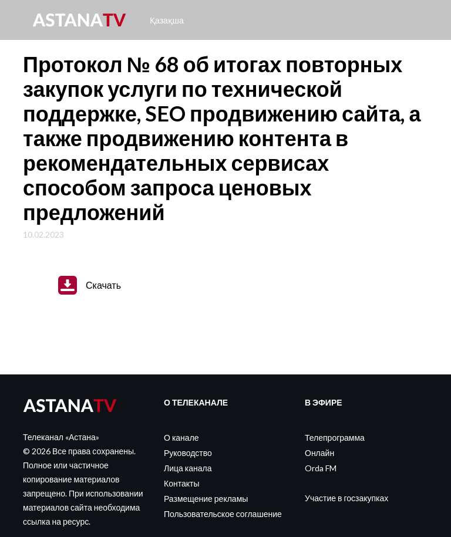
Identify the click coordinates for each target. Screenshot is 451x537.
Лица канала (188, 468)
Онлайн (319, 453)
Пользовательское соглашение (223, 514)
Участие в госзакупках (346, 498)
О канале (181, 438)
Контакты (181, 483)
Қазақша (167, 20)
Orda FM (320, 468)
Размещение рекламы (206, 499)
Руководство (188, 453)
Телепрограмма (335, 438)
